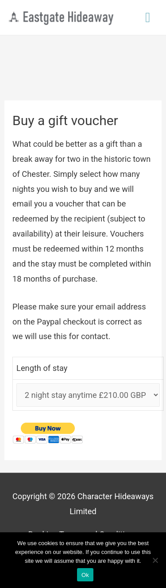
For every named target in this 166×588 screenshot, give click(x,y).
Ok (85, 575)
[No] (155, 560)
